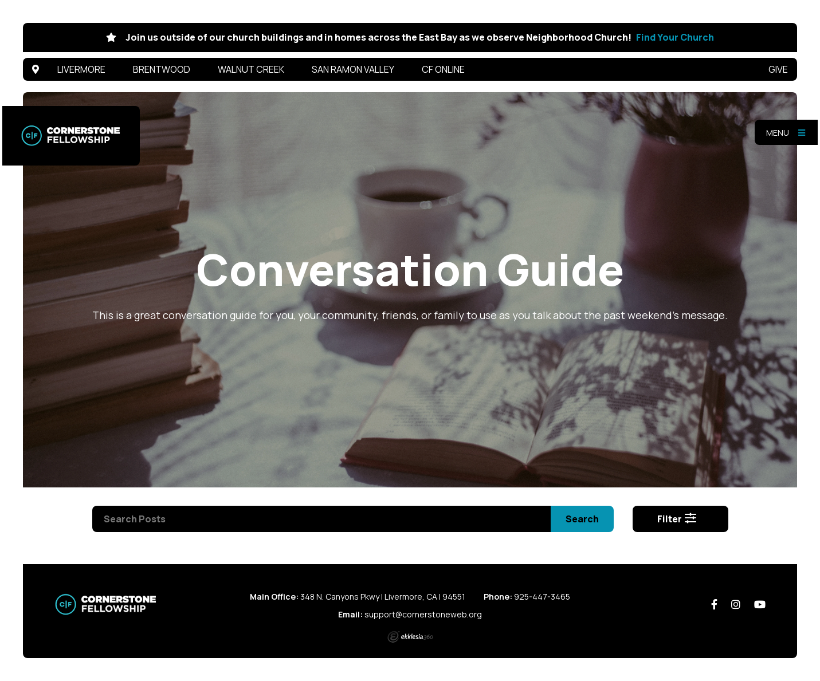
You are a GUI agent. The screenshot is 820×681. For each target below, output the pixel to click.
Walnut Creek (251, 69)
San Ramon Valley (353, 69)
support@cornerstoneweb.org (423, 614)
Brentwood (161, 69)
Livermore (81, 69)
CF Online (443, 69)
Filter (677, 519)
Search (582, 519)
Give (778, 69)
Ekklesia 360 (410, 637)
